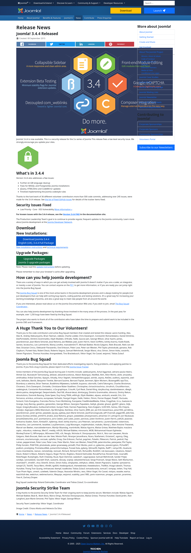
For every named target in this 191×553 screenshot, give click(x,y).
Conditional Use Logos (150, 73)
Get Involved (145, 47)
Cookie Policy (83, 538)
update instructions (45, 267)
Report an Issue (137, 538)
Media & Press (147, 70)
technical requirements (57, 247)
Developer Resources (113, 3)
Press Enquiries (104, 18)
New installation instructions (29, 247)
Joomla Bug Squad (28, 293)
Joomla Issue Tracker (79, 367)
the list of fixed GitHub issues (58, 199)
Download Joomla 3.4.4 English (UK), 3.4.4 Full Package (36, 241)
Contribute (89, 18)
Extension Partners (149, 67)
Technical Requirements (150, 107)
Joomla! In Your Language (151, 87)
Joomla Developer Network (59, 222)
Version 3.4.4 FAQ (71, 214)
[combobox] (159, 3)
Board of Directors (148, 62)
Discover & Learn (65, 3)
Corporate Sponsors (148, 129)
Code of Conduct (148, 59)
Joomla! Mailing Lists (148, 92)
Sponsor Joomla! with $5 (102, 538)
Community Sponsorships (151, 134)
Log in (149, 538)
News (78, 18)
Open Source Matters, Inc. (93, 543)
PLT (71, 285)
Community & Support (88, 3)
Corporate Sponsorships (150, 124)
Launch (159, 10)
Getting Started (146, 37)
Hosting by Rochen (95, 551)
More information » (63, 209)
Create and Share (147, 42)
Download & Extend (43, 3)
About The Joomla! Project (151, 52)
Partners (144, 65)
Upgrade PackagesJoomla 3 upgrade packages (34, 260)
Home (20, 18)
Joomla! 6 (68, 18)
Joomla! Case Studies (148, 77)
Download (126, 10)
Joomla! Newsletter (148, 97)
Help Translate (121, 538)
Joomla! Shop (145, 82)
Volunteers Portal (147, 139)
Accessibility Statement (49, 538)
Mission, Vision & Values (151, 56)
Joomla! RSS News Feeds (150, 102)
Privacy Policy (68, 538)
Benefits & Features (52, 18)
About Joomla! (33, 18)
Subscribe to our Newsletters (156, 147)
